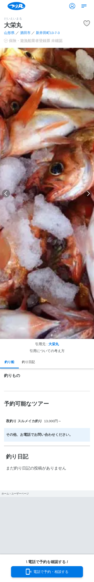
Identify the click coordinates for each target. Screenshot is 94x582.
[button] (6, 193)
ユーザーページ (20, 493)
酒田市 (25, 33)
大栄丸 (53, 344)
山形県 (9, 33)
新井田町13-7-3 (48, 33)
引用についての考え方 (47, 351)
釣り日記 (28, 362)
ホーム (5, 493)
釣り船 (9, 362)
